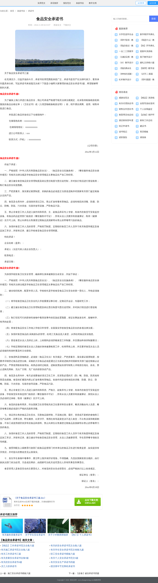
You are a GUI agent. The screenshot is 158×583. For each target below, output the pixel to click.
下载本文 (67, 25)
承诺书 (31, 11)
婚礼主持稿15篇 (147, 62)
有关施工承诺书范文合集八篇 (15, 550)
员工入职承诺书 (9, 566)
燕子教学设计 (146, 57)
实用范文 (41, 3)
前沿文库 (73, 580)
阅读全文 (57, 25)
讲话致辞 (54, 3)
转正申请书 (124, 126)
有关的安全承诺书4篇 (11, 562)
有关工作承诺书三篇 (11, 554)
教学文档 (93, 3)
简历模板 (144, 132)
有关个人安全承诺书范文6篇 (64, 558)
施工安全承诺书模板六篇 (19, 573)
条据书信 (80, 3)
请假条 (143, 137)
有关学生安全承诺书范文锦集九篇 (67, 550)
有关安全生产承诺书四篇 (63, 562)
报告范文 (67, 3)
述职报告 (123, 137)
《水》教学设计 (126, 62)
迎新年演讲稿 (146, 51)
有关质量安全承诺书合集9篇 (15, 558)
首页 (12, 11)
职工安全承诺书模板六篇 (63, 554)
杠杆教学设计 (125, 79)
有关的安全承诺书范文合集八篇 (66, 545)
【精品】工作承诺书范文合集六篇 (17, 545)
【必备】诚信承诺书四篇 (87, 573)
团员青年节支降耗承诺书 (63, 566)
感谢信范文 (124, 98)
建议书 (143, 126)
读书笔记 (123, 132)
